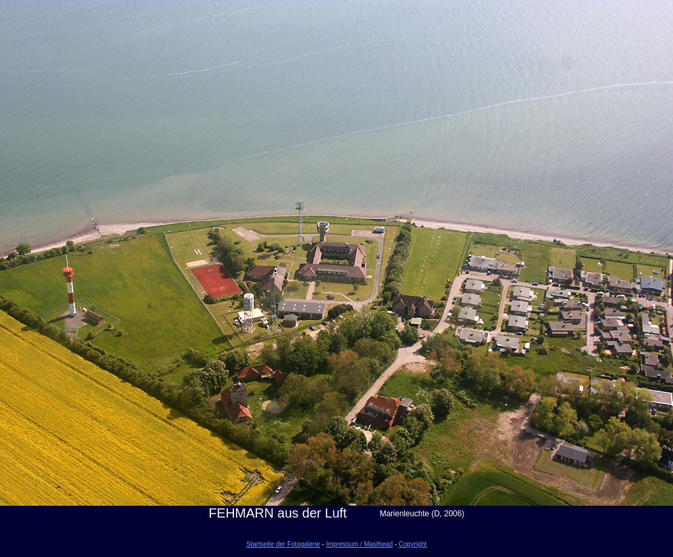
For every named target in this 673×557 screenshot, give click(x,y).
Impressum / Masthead (359, 544)
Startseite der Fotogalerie (283, 544)
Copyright (412, 544)
